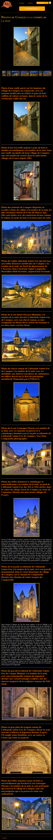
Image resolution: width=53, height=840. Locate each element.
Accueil (21, 3)
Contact (30, 3)
